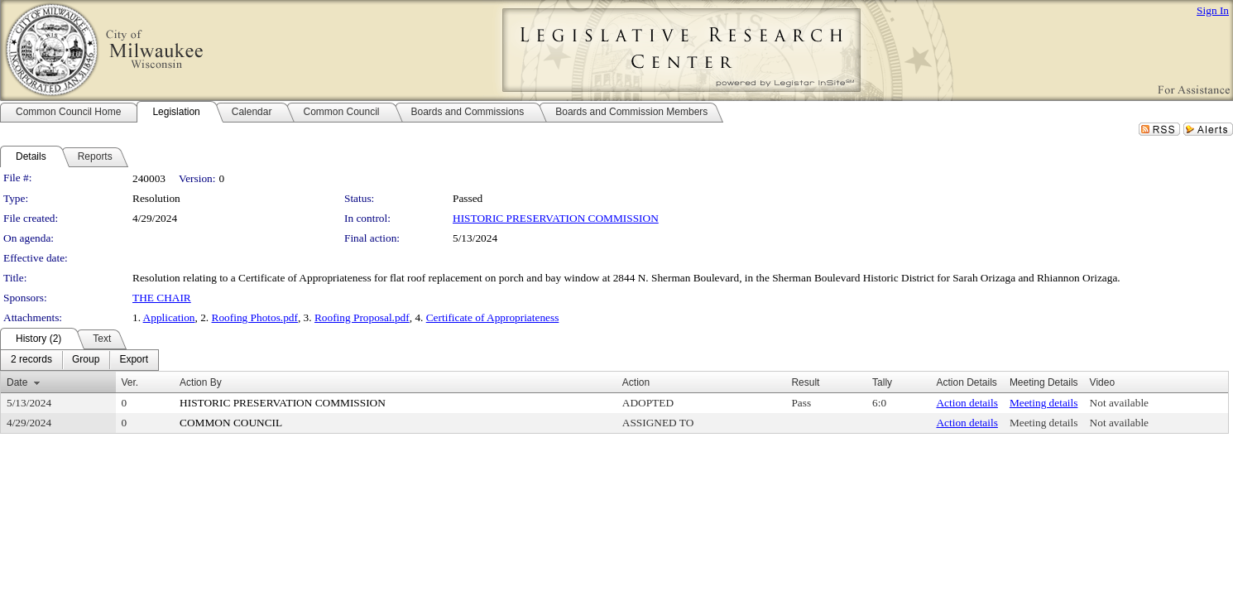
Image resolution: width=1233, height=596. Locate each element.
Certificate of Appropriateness (492, 317)
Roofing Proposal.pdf (362, 317)
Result (805, 382)
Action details (966, 403)
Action (636, 382)
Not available (1119, 403)
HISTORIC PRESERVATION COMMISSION (556, 218)
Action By (201, 382)
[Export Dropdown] (133, 360)
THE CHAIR (161, 297)
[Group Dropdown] (85, 360)
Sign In (1213, 10)
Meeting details (1044, 403)
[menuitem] (31, 360)
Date (17, 382)
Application (169, 317)
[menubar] (79, 360)
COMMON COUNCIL (231, 422)
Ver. (130, 382)
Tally (882, 382)
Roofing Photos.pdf (255, 317)
